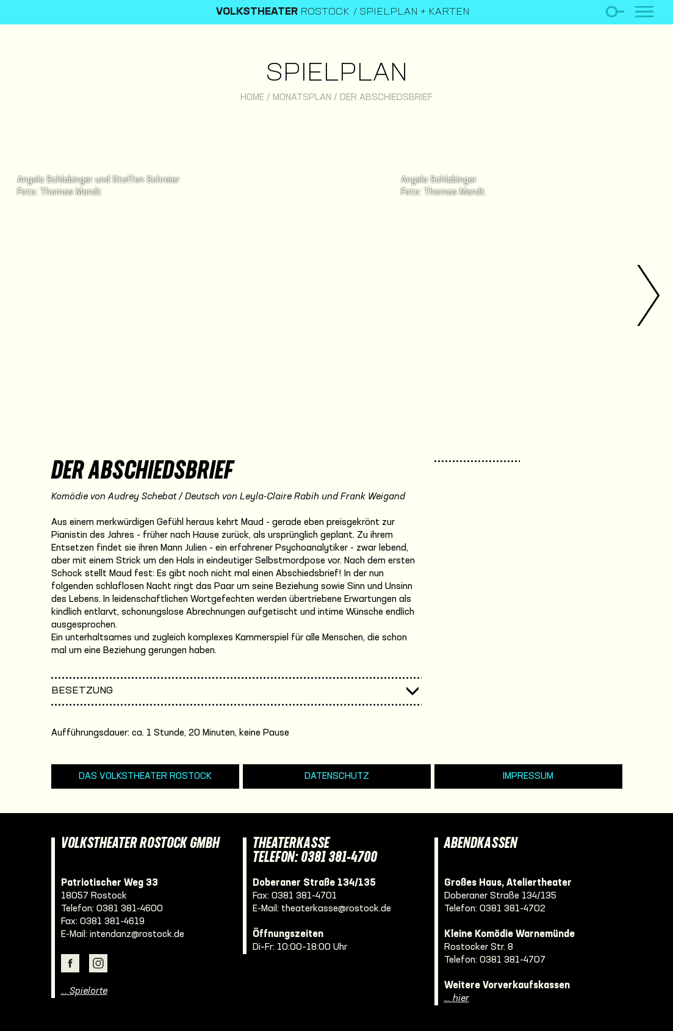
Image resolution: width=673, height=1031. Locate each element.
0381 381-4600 (129, 909)
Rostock (283, 12)
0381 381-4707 (512, 960)
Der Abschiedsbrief (386, 98)
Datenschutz (336, 776)
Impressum (528, 776)
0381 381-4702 (512, 909)
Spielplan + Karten (414, 12)
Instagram (98, 963)
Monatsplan (302, 98)
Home (252, 98)
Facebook (70, 963)
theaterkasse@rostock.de (336, 909)
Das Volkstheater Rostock (145, 776)
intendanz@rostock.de (137, 934)
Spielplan (336, 74)
